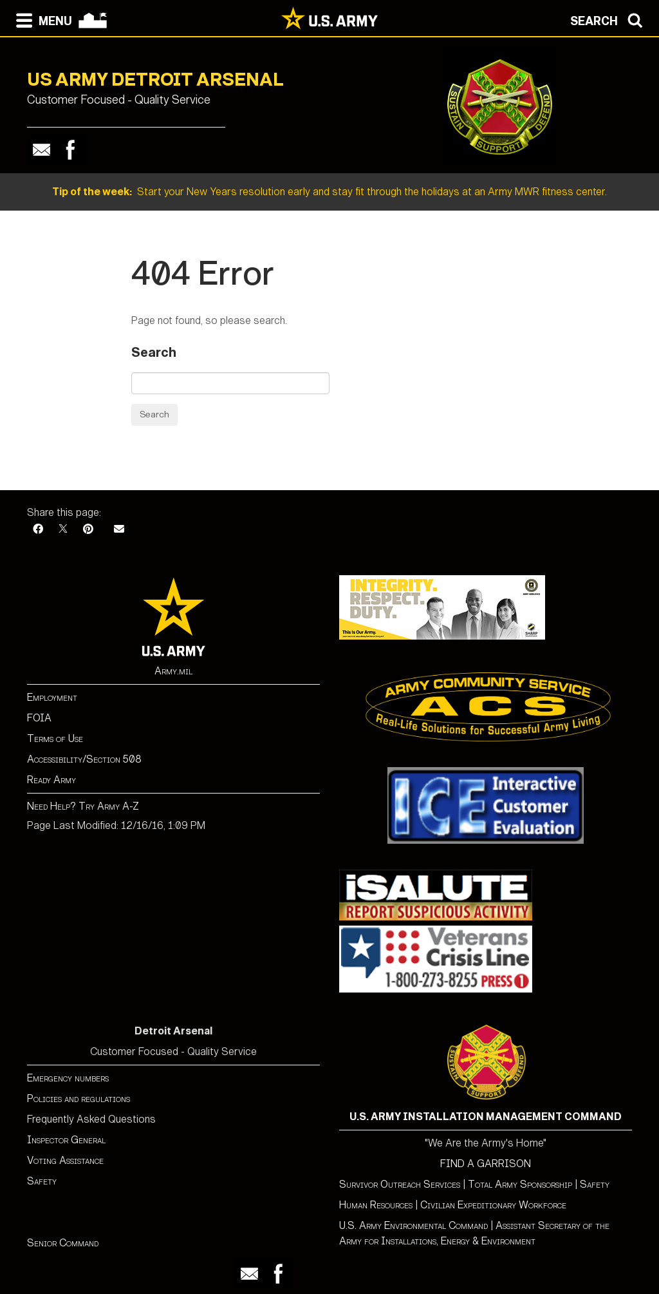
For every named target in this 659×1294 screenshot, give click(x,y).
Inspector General (66, 1140)
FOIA (39, 718)
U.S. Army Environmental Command (413, 1225)
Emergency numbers (68, 1078)
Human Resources (376, 1205)
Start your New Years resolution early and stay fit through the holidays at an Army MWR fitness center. (329, 192)
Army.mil (173, 671)
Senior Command (62, 1243)
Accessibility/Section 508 (84, 759)
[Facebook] (38, 529)
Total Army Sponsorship (520, 1184)
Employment (52, 697)
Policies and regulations (78, 1098)
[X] (63, 529)
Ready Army (51, 780)
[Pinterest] (88, 529)
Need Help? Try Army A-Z (83, 806)
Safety (42, 1181)
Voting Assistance (65, 1160)
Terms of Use (55, 738)
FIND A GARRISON (485, 1163)
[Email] (119, 529)
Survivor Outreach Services (399, 1184)
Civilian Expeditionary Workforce (493, 1205)
